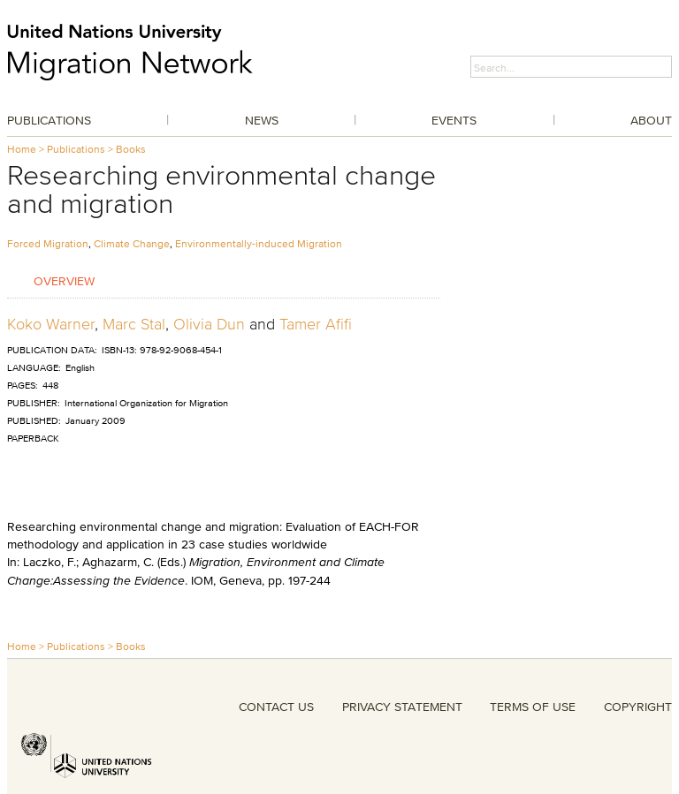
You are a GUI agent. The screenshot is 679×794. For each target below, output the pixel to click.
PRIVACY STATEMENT (402, 707)
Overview (64, 280)
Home (21, 148)
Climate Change (132, 243)
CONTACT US (276, 707)
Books (131, 148)
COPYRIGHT (638, 707)
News (261, 120)
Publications (49, 120)
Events (454, 120)
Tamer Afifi (315, 324)
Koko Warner (51, 324)
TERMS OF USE (533, 707)
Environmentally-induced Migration (258, 243)
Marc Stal (134, 324)
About (651, 120)
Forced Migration (47, 243)
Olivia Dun (209, 324)
